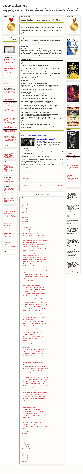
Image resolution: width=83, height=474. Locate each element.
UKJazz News (7, 83)
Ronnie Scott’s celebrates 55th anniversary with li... (34, 257)
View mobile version (41, 188)
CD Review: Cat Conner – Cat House (31, 285)
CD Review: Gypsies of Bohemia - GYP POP (33, 332)
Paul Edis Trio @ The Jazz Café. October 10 (33, 351)
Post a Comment (26, 178)
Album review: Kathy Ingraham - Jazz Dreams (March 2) (9, 115)
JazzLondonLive (7, 74)
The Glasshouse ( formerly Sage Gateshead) (72, 184)
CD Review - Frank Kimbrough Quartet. (32, 327)
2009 (23, 459)
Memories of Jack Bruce (28, 268)
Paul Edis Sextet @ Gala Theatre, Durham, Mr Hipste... (35, 308)
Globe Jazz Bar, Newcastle (72, 165)
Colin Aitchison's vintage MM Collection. (9, 193)
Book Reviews (7, 244)
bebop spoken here (15, 5)
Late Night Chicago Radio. (9, 167)
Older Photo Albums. (8, 153)
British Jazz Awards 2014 (28, 325)
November (25, 229)
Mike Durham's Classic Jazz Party (30, 233)
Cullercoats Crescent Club (72, 157)
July (24, 435)
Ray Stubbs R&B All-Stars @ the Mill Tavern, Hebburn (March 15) (10, 144)
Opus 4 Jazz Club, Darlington (71, 176)
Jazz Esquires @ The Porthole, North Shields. (33, 422)
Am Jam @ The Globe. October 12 (31, 338)
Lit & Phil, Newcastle (71, 173)
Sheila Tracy (26, 428)
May (24, 439)
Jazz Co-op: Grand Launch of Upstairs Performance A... (35, 385)
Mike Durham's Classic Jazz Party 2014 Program (34, 287)
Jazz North (6, 70)
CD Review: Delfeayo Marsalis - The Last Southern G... (35, 240)
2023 (23, 206)
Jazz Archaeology (7, 66)
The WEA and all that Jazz (29, 355)
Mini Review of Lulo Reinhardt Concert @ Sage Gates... (35, 426)
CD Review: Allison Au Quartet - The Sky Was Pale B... (35, 304)
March (25, 444)
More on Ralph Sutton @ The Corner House (33, 411)
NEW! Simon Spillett (8, 76)
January (25, 448)
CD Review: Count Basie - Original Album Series (34, 310)
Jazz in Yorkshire (7, 225)
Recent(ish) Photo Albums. (10, 152)
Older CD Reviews (8, 213)
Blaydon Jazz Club (71, 155)
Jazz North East (7, 72)
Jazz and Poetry (26, 347)
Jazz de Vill (6, 165)
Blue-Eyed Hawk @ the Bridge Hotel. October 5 (34, 383)
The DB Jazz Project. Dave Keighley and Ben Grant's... (35, 381)
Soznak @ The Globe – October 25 (31, 255)
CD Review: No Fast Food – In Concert (32, 274)
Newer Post (24, 185)
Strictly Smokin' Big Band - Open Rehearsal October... (35, 235)
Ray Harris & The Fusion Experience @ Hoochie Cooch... (36, 276)
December (25, 227)
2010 (23, 457)
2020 (23, 212)
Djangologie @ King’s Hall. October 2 (31, 407)
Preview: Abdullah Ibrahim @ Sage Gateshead (33, 244)
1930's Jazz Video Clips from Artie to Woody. (10, 239)
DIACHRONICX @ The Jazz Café (31, 280)
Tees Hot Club (7, 79)
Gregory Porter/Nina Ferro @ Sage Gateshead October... (35, 238)
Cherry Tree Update (27, 372)
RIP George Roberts (27, 400)
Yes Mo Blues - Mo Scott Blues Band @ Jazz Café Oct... (35, 398)
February (25, 446)
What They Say (7, 236)
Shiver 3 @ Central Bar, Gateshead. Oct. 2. (32, 394)
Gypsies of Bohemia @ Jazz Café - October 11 (33, 349)
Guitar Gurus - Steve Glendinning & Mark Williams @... (35, 270)
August (25, 433)
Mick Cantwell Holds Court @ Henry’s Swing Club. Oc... (36, 368)
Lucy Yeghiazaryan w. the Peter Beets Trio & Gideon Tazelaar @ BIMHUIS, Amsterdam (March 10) (9, 132)
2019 (23, 215)
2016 (23, 221)
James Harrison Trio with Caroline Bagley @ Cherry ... (35, 323)
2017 (23, 219)
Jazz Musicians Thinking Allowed (30, 242)
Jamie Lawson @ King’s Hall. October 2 (32, 405)
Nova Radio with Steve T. (9, 181)
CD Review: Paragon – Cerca (29, 334)
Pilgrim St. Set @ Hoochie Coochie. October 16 (33, 315)
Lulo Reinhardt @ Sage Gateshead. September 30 (34, 420)
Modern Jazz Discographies (10, 246)
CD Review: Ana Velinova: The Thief (31, 409)
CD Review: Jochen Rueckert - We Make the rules (34, 366)
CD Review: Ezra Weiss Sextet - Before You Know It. (35, 317)
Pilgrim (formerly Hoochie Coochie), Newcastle (72, 179)
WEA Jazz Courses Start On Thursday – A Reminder (34, 259)
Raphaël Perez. (7, 154)
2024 (23, 204)
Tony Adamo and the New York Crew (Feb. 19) (9, 95)
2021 (23, 210)
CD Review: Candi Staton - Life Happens (32, 291)
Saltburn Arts (69, 181)
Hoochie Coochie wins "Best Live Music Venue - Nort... (35, 402)
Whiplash (25, 364)
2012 (23, 453)
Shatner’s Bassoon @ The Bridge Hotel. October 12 (34, 336)
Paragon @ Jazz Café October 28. (30, 246)
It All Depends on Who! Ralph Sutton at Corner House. (35, 415)
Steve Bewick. (6, 164)
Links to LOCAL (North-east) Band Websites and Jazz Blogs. (10, 220)
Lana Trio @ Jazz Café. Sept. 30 (30, 424)
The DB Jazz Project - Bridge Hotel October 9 (33, 362)
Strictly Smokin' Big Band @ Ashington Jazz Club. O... (35, 392)
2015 (23, 223)
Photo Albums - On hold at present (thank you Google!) (10, 216)
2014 (23, 225)
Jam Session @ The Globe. (29, 263)
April (24, 442)
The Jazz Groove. (7, 166)
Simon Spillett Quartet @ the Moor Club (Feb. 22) (10, 106)
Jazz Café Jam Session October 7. (30, 375)
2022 (23, 208)
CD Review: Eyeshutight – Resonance (31, 345)
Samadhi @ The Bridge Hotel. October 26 (32, 261)
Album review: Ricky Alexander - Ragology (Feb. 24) (10, 110)
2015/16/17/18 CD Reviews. (10, 211)
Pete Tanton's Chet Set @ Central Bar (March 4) (9, 123)
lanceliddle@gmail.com (72, 271)
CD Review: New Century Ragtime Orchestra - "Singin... (35, 253)
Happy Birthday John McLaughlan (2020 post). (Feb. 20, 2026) (9, 99)
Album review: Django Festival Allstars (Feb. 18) (9, 92)
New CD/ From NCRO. (28, 358)
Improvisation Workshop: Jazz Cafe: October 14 (33, 321)
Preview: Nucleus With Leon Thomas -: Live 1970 (34, 289)
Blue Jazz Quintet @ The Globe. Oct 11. (32, 343)
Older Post (60, 185)
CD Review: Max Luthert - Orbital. (31, 300)
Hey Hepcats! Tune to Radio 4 (29, 265)
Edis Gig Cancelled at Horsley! (30, 413)
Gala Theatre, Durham (72, 163)
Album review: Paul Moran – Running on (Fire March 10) (10, 137)
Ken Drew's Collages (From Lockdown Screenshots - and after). (9, 156)
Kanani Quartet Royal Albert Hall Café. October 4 (34, 370)
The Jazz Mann (7, 81)
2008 (23, 461)
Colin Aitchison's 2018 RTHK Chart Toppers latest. (9, 189)
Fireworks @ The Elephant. (29, 283)
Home (41, 185)
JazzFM (5, 169)
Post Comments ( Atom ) (44, 194)
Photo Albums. (7, 196)
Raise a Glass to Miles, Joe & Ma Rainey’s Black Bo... (35, 396)
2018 (23, 217)
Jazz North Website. (8, 223)
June (24, 437)
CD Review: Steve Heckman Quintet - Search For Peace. (35, 248)
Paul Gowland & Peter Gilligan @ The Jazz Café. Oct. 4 (35, 390)
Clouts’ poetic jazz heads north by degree (32, 306)
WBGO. (5, 168)
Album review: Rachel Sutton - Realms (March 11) (10, 140)
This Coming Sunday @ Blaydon (30, 330)
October (25, 231)
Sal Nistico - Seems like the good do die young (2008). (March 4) (10, 119)
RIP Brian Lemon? (27, 340)
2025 (23, 202)
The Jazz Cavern (7, 179)
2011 (23, 455)
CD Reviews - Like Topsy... (29, 250)
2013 (23, 451)
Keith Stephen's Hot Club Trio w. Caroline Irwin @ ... (35, 302)
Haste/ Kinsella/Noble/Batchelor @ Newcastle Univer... (35, 377)
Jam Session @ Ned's (28, 319)
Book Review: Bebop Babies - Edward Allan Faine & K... (36, 353)
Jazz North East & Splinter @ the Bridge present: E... (35, 298)
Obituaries (6, 227)
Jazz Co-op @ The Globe (9, 68)
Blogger (44, 471)
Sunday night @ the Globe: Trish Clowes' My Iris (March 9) (10, 127)
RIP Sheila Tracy (27, 417)
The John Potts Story (8, 242)
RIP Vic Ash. (26, 278)
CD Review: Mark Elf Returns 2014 (31, 388)
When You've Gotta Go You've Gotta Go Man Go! (34, 360)
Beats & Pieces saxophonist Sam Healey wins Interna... (35, 313)
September (25, 431)
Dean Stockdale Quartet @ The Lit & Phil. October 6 (35, 379)
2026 (23, 200)
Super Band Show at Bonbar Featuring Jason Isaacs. (34, 295)
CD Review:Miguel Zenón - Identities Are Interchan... (35, 293)
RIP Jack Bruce (26, 272)
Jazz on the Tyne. (8, 173)
